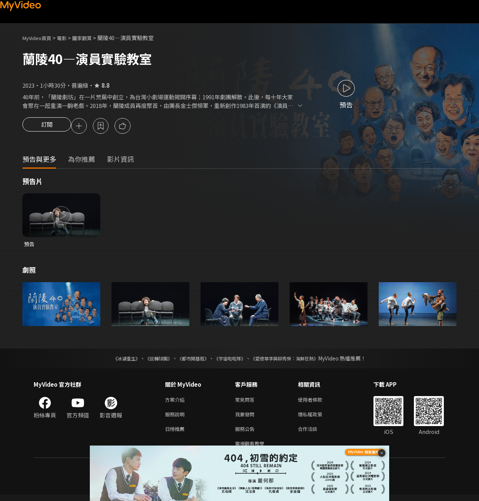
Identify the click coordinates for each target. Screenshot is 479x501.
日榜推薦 (176, 433)
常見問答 (246, 402)
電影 (67, 38)
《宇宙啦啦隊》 (231, 360)
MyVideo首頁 (39, 38)
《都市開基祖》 (189, 360)
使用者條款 (316, 402)
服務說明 (176, 418)
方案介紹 (176, 402)
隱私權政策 (316, 418)
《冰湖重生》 (113, 360)
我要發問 (246, 418)
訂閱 (47, 127)
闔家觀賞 (90, 38)
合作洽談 (313, 433)
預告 (29, 245)
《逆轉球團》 (150, 360)
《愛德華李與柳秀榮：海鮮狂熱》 (294, 360)
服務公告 (246, 433)
